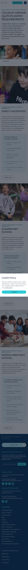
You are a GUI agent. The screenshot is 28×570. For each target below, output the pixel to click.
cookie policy (8, 288)
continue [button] (14, 292)
